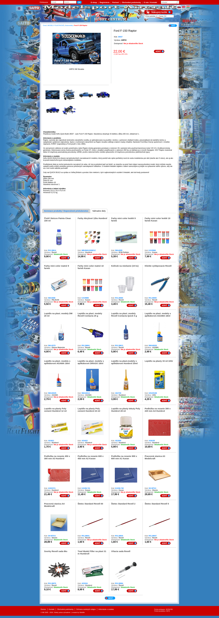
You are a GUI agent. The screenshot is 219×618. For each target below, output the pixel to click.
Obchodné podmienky (131, 2)
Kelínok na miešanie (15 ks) (125, 266)
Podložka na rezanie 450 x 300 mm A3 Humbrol (57, 457)
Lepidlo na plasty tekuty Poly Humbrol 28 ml (125, 409)
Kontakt (51, 609)
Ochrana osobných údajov (86, 609)
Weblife (82, 612)
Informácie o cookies (106, 609)
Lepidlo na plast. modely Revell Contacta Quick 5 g (124, 314)
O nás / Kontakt (150, 2)
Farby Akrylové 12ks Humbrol (92, 218)
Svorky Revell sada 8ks (55, 551)
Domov (43, 609)
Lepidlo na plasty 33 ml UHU (159, 361)
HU (188, 8)
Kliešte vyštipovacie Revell (158, 266)
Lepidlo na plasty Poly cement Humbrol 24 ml (89, 409)
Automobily (69, 25)
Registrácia (105, 2)
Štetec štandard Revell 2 (123, 503)
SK (179, 8)
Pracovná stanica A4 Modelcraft (54, 504)
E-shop (94, 2)
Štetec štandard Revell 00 (90, 503)
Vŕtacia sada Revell (120, 551)
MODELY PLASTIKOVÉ (56, 25)
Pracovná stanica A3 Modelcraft (155, 457)
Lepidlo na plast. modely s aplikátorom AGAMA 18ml (158, 314)
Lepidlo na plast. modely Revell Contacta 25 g (90, 314)
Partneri (115, 2)
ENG (184, 8)
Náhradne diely (99, 211)
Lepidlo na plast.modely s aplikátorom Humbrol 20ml (124, 362)
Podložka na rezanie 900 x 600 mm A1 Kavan (124, 457)
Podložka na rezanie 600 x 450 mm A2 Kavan (90, 457)
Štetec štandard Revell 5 (157, 503)
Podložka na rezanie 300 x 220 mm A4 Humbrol (158, 409)
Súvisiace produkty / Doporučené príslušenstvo (66, 211)
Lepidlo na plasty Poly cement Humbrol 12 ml (55, 409)
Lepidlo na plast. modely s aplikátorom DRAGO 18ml (91, 362)
